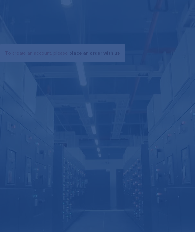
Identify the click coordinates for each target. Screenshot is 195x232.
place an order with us (94, 53)
